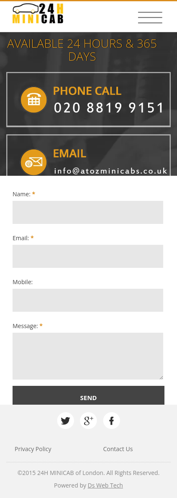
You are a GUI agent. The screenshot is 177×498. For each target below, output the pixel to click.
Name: (24, 194)
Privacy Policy (33, 449)
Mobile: (23, 282)
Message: (28, 326)
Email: (23, 238)
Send (88, 397)
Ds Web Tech (105, 485)
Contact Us (118, 449)
